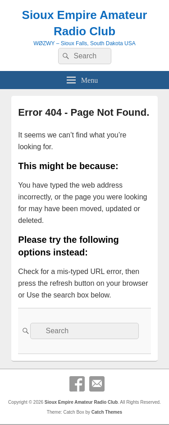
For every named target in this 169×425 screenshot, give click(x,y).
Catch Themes (106, 412)
